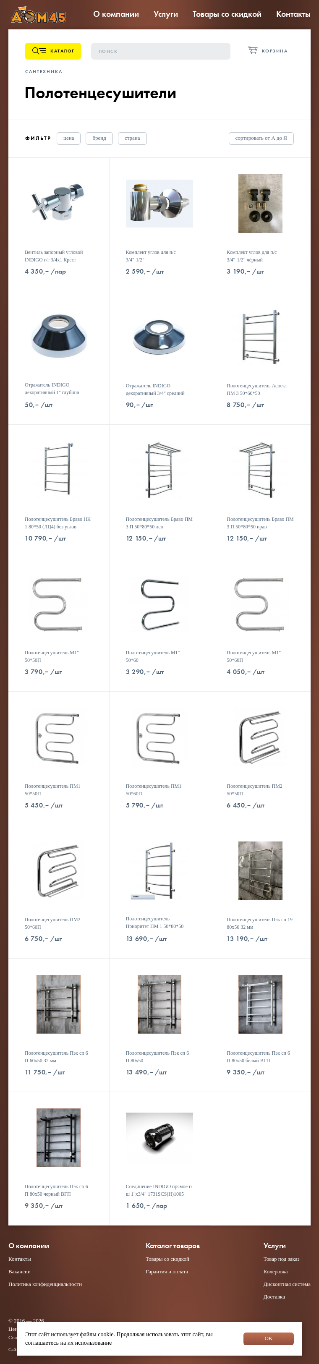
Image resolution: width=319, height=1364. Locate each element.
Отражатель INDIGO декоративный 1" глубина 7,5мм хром (52, 392)
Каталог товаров (173, 1245)
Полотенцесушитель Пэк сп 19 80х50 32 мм (260, 923)
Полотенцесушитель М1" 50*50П (52, 656)
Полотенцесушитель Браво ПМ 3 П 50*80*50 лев (159, 523)
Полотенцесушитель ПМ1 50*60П (154, 790)
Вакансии (19, 1271)
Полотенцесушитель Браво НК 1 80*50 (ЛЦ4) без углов (58, 523)
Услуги (166, 13)
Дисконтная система (287, 1284)
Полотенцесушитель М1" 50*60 (153, 656)
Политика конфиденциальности (45, 1284)
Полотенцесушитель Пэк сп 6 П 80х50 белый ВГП (258, 1057)
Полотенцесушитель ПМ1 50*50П (53, 790)
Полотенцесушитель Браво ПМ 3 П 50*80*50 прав (260, 523)
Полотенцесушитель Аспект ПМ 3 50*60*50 (257, 389)
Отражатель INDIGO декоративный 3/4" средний (155, 389)
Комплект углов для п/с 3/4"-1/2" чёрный (252, 256)
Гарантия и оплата (167, 1271)
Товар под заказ (282, 1259)
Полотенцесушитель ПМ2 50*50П (254, 790)
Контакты (293, 13)
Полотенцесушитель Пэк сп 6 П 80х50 (157, 1057)
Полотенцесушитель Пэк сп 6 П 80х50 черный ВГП (56, 1190)
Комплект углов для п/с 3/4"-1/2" (151, 256)
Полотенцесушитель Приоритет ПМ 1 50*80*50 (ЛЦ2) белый (155, 926)
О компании (116, 13)
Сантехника (44, 71)
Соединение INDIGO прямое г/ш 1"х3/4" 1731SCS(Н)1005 (159, 1190)
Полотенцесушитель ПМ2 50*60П (53, 923)
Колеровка (276, 1271)
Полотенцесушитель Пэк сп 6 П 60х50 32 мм (56, 1057)
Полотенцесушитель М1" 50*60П (254, 656)
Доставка (274, 1296)
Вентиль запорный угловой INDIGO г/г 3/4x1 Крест (54, 256)
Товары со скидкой (227, 13)
